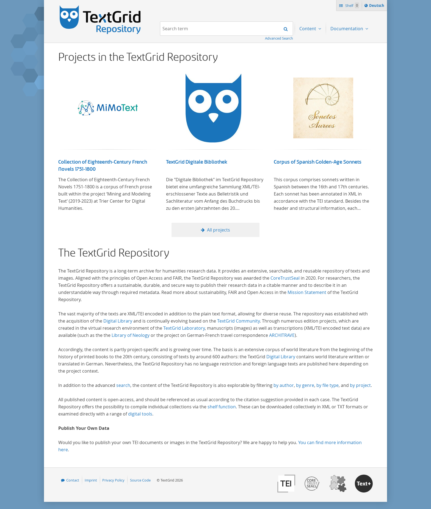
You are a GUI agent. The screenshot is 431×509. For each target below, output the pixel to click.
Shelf (351, 5)
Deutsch (377, 6)
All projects (218, 230)
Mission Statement (307, 292)
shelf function (222, 407)
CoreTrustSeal (285, 278)
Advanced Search (279, 38)
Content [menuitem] (308, 29)
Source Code (140, 480)
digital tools (140, 414)
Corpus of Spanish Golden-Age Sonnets (317, 162)
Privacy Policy (113, 480)
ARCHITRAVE (282, 335)
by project (360, 385)
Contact (72, 480)
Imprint (91, 480)
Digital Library (117, 321)
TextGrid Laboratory (184, 328)
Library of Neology (131, 335)
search (123, 385)
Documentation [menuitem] (347, 29)
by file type (327, 385)
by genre (305, 385)
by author (283, 385)
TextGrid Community (238, 321)
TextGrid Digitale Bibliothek (196, 162)
